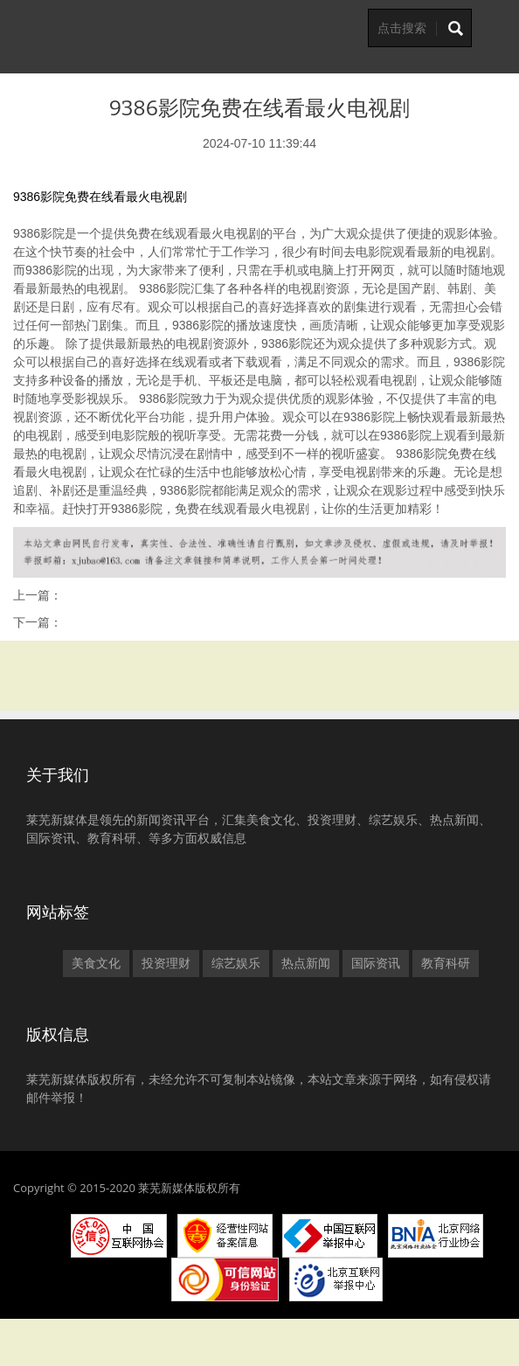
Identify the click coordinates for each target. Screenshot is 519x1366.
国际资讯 (375, 963)
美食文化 (96, 963)
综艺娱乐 (235, 963)
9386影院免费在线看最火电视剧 (100, 197)
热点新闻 (305, 963)
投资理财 (166, 963)
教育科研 (445, 963)
